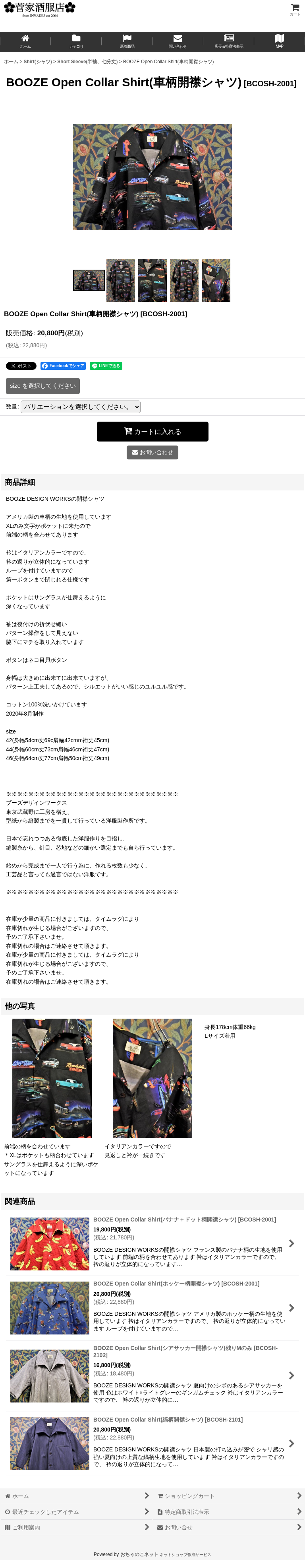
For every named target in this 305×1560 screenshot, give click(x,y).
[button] (279, 42)
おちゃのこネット (139, 1554)
